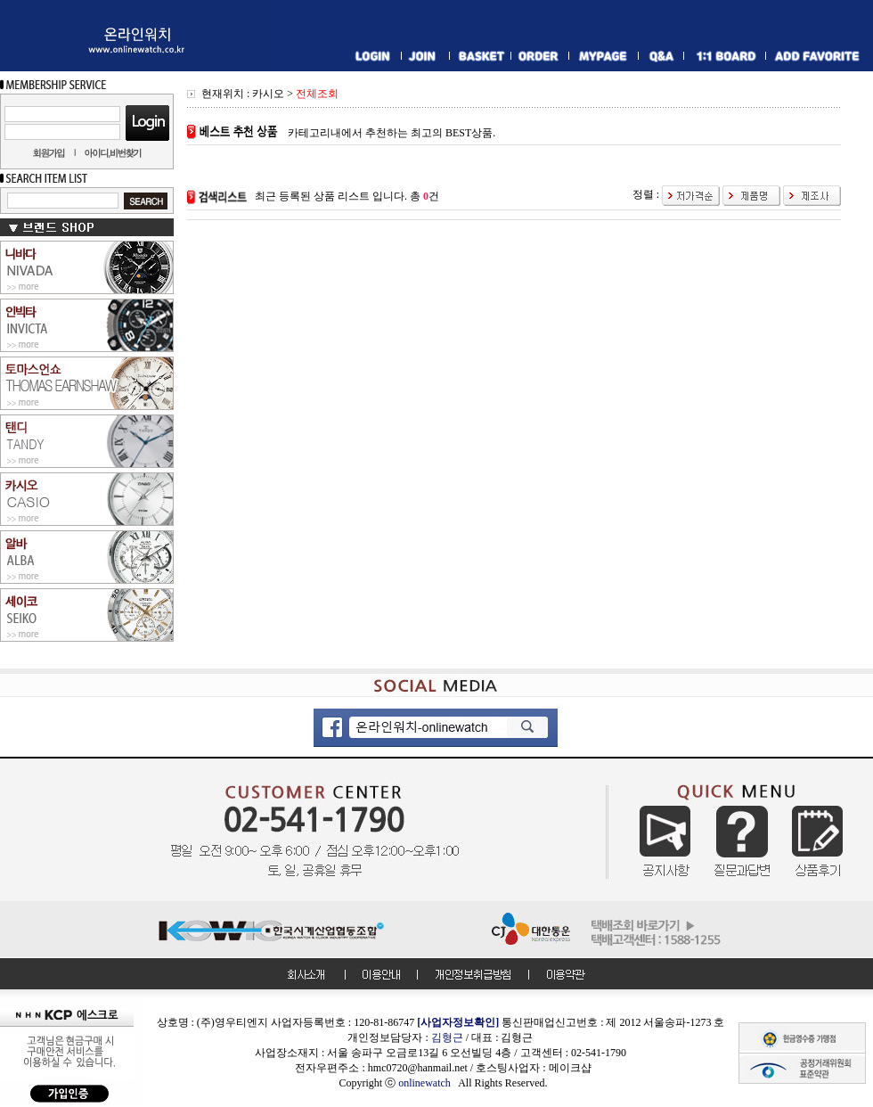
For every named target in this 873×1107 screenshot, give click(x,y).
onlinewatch (428, 1083)
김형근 (447, 1037)
